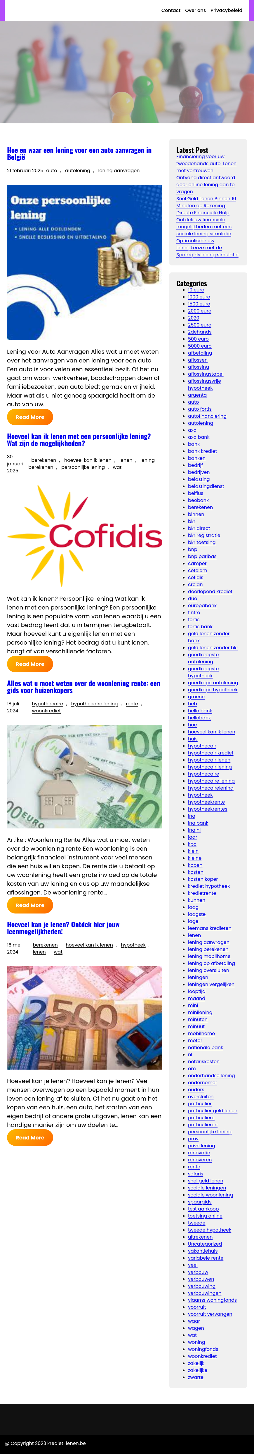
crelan (195, 584)
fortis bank (200, 626)
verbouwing (201, 1286)
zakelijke (197, 1370)
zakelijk (196, 1363)
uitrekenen (200, 1237)
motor (195, 1040)
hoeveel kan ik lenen (88, 460)
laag (193, 907)
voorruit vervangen (210, 1314)
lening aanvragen (119, 170)
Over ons (195, 10)
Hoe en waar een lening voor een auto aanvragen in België (79, 153)
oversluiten (201, 1096)
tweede (197, 1223)
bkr (191, 521)
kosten (195, 872)
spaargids (200, 1202)
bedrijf (195, 465)
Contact (170, 10)
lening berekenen (208, 949)
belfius (195, 493)
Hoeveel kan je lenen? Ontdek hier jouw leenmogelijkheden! (63, 928)
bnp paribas (202, 556)
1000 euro (199, 296)
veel (193, 1265)
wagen (196, 1328)
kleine (194, 858)
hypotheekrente (206, 802)
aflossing (198, 367)
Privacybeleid (226, 10)
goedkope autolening (213, 682)
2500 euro (199, 325)
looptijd (197, 991)
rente (132, 703)
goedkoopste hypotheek (203, 672)
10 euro (196, 289)
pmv (193, 1138)
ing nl (194, 830)
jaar (192, 837)
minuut (196, 1026)
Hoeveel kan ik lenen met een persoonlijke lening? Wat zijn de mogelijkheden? (79, 439)
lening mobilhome (209, 956)
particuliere (201, 1117)
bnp (192, 549)
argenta (197, 395)
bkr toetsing (201, 542)
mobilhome (201, 1033)
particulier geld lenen (212, 1110)
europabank (202, 605)
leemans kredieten (210, 928)
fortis (194, 619)
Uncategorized (205, 1244)
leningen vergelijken (211, 984)
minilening (200, 1012)
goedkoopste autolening (203, 658)
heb (192, 703)
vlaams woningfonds (212, 1300)
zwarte (195, 1377)
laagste (197, 914)
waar (194, 1321)
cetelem (197, 570)
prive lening (201, 1145)
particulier (200, 1103)
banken (197, 458)
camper (197, 563)
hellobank (199, 717)
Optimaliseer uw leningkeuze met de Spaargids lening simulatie (207, 247)
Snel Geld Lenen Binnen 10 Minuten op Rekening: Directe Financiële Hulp (206, 205)
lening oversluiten (208, 970)
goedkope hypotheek (213, 689)
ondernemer (202, 1082)
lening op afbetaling (211, 963)
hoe (192, 724)
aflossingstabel (206, 374)
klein (193, 851)
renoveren (200, 1159)
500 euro (198, 339)
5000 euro (200, 346)
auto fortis (200, 409)
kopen (195, 865)
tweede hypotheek (209, 1230)
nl (190, 1054)
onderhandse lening (211, 1075)
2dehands (199, 332)
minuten (198, 1019)
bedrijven (199, 472)
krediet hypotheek (209, 886)
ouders (196, 1089)
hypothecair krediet (211, 753)
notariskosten (204, 1061)
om (192, 1068)
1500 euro (199, 304)
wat (117, 467)
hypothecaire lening (94, 703)
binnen (196, 514)
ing (191, 816)
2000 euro (199, 311)
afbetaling (200, 353)
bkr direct (199, 528)
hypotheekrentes (207, 809)
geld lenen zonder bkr (213, 647)
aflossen (198, 360)
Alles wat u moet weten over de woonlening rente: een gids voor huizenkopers (83, 686)
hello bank (200, 710)
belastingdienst (206, 486)
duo (192, 598)
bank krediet (202, 451)
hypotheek (133, 945)
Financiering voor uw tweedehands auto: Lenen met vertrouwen (206, 163)
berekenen (43, 460)
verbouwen (201, 1279)
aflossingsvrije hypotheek (204, 384)
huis (193, 738)
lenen (125, 460)
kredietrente (202, 893)
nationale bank (205, 1047)
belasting (199, 479)
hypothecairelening (211, 788)
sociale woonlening (210, 1194)
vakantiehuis (203, 1251)
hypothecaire (47, 703)
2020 (193, 318)
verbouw (198, 1272)
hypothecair (202, 745)
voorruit (197, 1307)
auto (51, 170)
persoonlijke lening (83, 467)
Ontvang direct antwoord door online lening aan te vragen (205, 184)
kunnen (196, 900)
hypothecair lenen (209, 760)
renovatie (199, 1152)
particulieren (203, 1124)
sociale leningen (207, 1187)
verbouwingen (204, 1293)
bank (194, 444)
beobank (198, 500)
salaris (195, 1173)
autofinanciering (207, 416)
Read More (30, 417)
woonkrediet (46, 710)
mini (193, 1005)
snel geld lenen (205, 1180)
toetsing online (205, 1216)
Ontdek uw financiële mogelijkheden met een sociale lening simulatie (204, 226)
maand (196, 998)
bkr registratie (204, 535)
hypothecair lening (210, 767)
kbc (192, 844)
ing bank (198, 823)
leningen (198, 977)
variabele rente (205, 1258)
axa (192, 430)
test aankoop (203, 1209)
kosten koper (203, 879)
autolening (77, 170)
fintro (194, 612)
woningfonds (203, 1349)
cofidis (195, 577)
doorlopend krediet (210, 591)
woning (196, 1342)
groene (196, 696)
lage (193, 921)
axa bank (199, 437)
